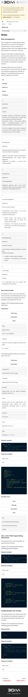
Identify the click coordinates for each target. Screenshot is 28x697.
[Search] (21, 2)
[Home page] (2, 22)
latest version (7, 17)
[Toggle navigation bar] (2, 2)
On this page (5, 31)
